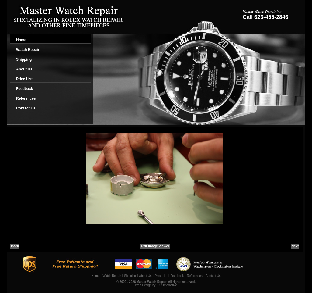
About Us (24, 69)
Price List (24, 79)
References (26, 98)
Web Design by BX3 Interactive (156, 285)
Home (21, 40)
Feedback (24, 89)
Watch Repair (27, 50)
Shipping (24, 59)
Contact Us (25, 108)
